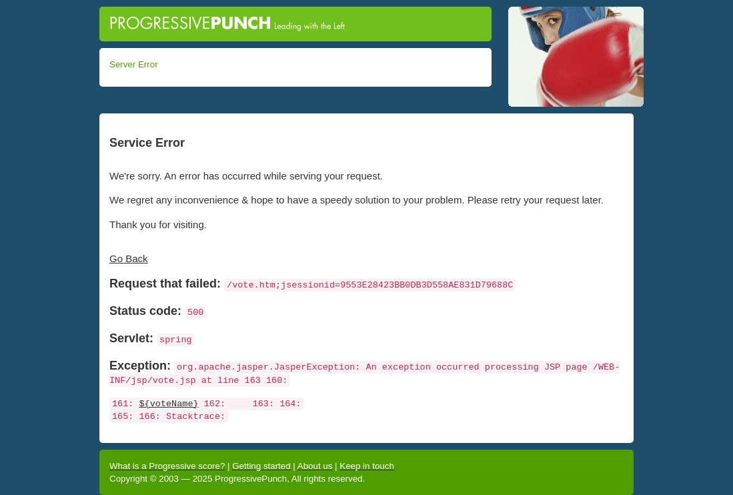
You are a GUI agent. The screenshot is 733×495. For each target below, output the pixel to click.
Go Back (128, 258)
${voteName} (169, 404)
